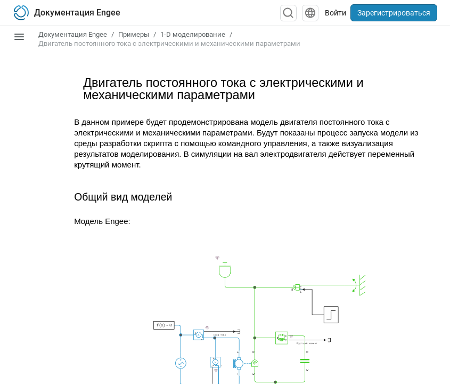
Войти (335, 13)
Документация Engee (72, 34)
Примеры (133, 34)
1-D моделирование (192, 34)
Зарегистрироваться (393, 13)
